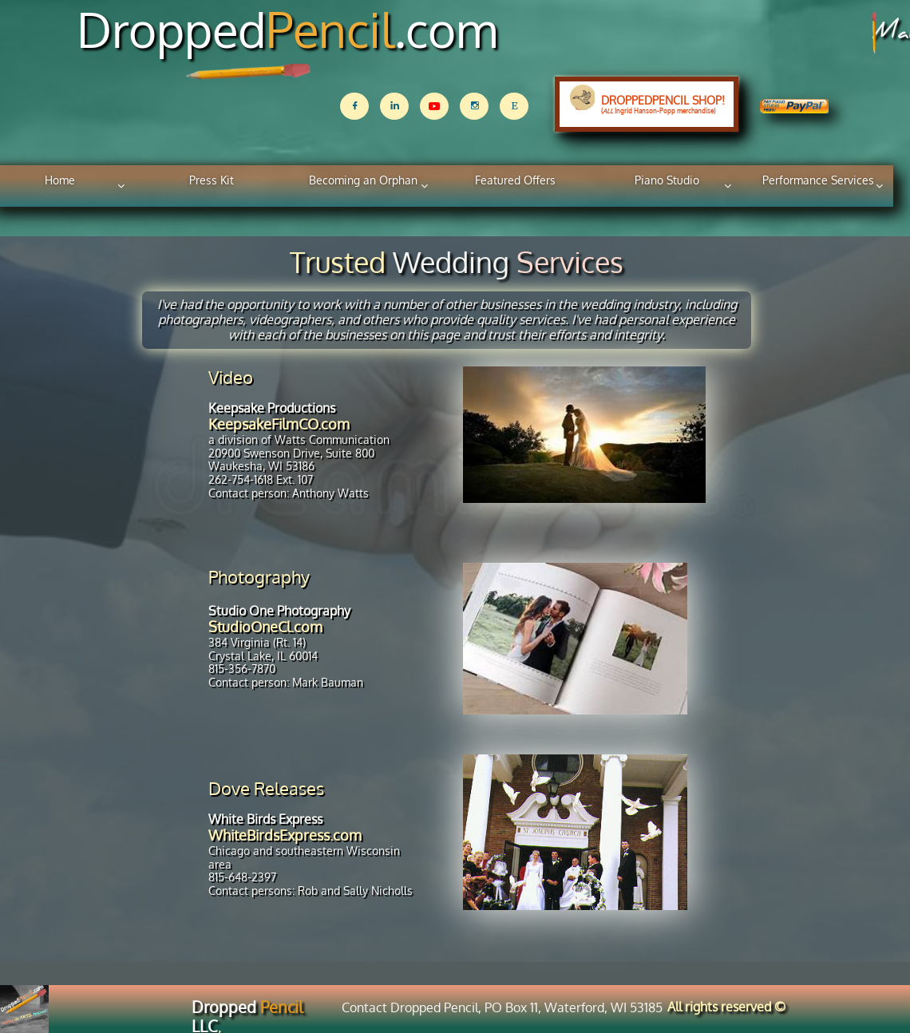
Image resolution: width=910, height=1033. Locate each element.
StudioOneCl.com (265, 626)
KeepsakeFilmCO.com (279, 424)
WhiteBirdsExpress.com (285, 835)
